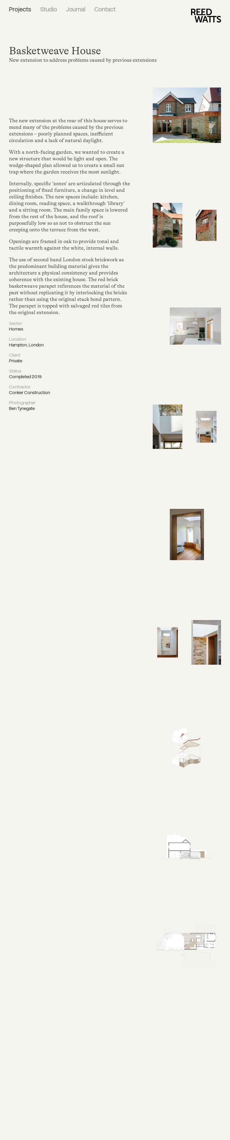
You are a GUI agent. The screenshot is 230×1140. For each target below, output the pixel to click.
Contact (105, 10)
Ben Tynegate (22, 409)
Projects (20, 10)
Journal (75, 10)
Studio (48, 10)
